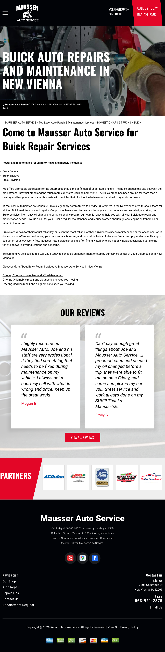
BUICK (137, 122)
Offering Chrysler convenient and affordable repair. (33, 275)
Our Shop (9, 581)
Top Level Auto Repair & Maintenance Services (66, 122)
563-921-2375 (146, 14)
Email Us (156, 607)
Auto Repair (11, 587)
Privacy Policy (129, 627)
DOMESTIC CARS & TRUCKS (114, 122)
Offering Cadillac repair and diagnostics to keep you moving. (38, 284)
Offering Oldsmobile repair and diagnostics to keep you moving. (41, 279)
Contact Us (11, 599)
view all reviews (82, 437)
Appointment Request (18, 605)
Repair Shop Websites (64, 627)
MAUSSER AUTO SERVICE (20, 122)
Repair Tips (11, 593)
